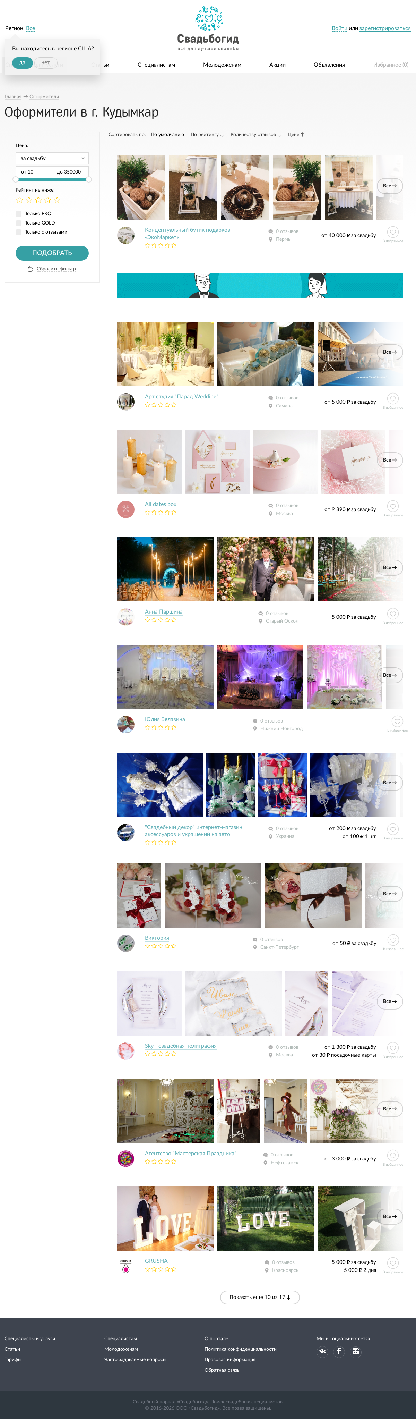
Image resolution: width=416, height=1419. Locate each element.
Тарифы (13, 1359)
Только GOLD (40, 223)
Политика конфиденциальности (241, 1349)
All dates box (160, 504)
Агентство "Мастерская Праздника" (190, 1153)
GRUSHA (156, 1261)
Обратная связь (222, 1370)
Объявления (329, 65)
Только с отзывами (46, 232)
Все (30, 28)
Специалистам (156, 65)
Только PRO (38, 213)
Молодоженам (222, 65)
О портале (216, 1338)
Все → (390, 186)
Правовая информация (230, 1359)
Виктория (157, 938)
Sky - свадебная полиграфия (181, 1046)
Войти (339, 28)
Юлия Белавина (165, 719)
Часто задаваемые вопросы (135, 1359)
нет (45, 62)
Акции (277, 65)
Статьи (100, 65)
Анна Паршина (164, 612)
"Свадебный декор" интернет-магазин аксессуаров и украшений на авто (193, 831)
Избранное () (390, 65)
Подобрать (52, 253)
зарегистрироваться (385, 28)
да (22, 62)
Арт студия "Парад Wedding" (181, 396)
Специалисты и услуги (30, 1338)
